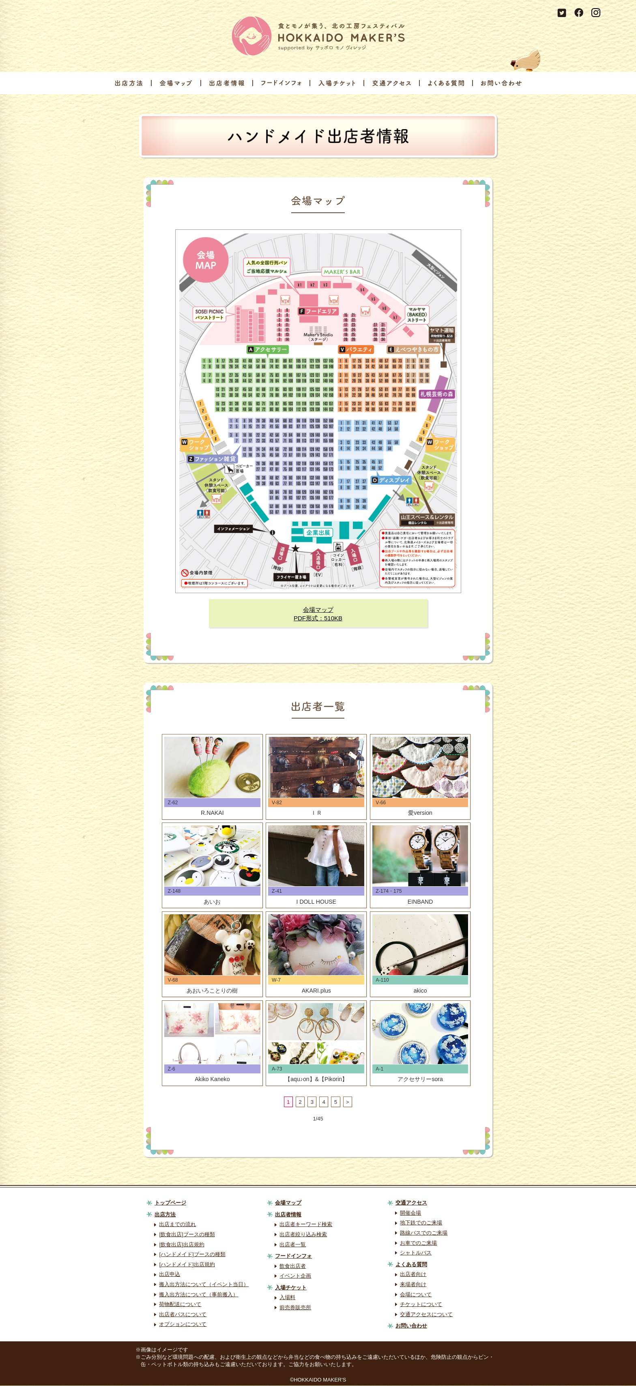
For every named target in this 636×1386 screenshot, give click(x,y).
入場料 (287, 1298)
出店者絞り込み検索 (303, 1235)
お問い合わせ (411, 1326)
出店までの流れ (177, 1225)
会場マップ (288, 1203)
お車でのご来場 (418, 1243)
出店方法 (165, 1215)
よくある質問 (411, 1265)
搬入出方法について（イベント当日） (204, 1285)
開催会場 (410, 1213)
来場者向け (413, 1285)
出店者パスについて (182, 1315)
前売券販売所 (295, 1308)
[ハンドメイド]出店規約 (187, 1265)
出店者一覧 (292, 1245)
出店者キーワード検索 (305, 1225)
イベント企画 (295, 1277)
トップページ (170, 1203)
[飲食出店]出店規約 (181, 1245)
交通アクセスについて (426, 1315)
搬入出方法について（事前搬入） (198, 1295)
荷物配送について (180, 1305)
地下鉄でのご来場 (421, 1223)
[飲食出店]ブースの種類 (187, 1235)
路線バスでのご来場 (423, 1233)
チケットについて (421, 1305)
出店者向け (413, 1275)
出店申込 (169, 1275)
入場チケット (291, 1288)
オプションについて (182, 1325)
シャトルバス (416, 1253)
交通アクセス (411, 1203)
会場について (416, 1295)
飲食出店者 (292, 1266)
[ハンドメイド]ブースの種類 (192, 1255)
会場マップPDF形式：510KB (318, 614)
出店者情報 (288, 1215)
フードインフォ (293, 1256)
